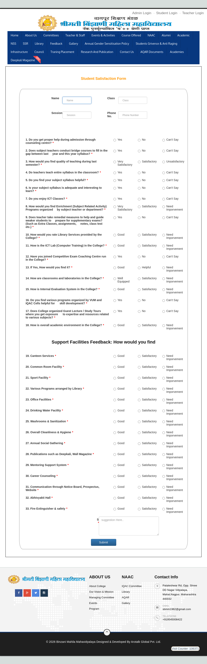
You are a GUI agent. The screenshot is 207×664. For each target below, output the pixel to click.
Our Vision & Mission (101, 591)
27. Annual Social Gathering (45, 443)
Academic (183, 35)
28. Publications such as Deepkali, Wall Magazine (60, 454)
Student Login (166, 13)
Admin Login (141, 13)
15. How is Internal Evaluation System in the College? (63, 289)
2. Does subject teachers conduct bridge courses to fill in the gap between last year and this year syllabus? (67, 152)
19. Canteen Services (41, 355)
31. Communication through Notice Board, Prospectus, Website (62, 488)
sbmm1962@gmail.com (177, 609)
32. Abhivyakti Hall (39, 497)
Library (39, 43)
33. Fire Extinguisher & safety (47, 508)
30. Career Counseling (42, 475)
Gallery (73, 43)
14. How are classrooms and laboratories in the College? (65, 278)
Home (14, 35)
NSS (13, 43)
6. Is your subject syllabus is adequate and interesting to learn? (64, 189)
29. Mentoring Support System (47, 465)
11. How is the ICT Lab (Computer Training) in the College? (66, 245)
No (142, 139)
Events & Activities (103, 35)
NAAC (151, 35)
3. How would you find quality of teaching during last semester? (61, 163)
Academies (177, 52)
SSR (25, 43)
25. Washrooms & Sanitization (47, 421)
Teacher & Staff (75, 35)
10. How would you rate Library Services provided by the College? (64, 236)
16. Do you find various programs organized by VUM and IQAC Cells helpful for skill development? (64, 301)
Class (111, 98)
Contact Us (127, 52)
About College (97, 586)
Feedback (56, 43)
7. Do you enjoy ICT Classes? (46, 198)
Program (94, 608)
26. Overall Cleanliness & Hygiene (49, 432)
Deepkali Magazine (23, 60)
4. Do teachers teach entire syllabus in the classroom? (63, 172)
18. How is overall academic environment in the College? (65, 325)
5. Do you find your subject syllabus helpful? (57, 180)
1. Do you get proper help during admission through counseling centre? (61, 141)
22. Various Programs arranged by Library (55, 388)
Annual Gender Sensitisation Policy (107, 43)
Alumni (166, 35)
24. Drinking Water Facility (44, 410)
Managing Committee (101, 597)
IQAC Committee (132, 586)
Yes (117, 139)
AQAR (125, 597)
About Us (31, 35)
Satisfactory (147, 161)
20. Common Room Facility (45, 366)
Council (39, 52)
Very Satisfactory (122, 163)
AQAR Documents (151, 52)
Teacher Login (193, 13)
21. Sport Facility (38, 377)
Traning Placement (62, 52)
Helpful (144, 267)
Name (55, 98)
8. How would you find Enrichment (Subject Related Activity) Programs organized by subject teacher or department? (66, 208)
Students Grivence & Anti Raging (156, 43)
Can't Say (170, 139)
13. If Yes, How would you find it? (49, 267)
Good (118, 234)
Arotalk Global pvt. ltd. (146, 641)
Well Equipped (121, 280)
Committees (51, 35)
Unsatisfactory (172, 161)
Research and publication (97, 52)
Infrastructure (19, 52)
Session (56, 113)
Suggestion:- (98, 521)
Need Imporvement (172, 208)
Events (93, 603)
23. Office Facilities (39, 399)
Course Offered (131, 35)
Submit (103, 542)
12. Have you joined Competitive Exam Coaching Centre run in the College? (66, 258)
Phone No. (111, 114)
